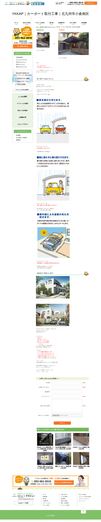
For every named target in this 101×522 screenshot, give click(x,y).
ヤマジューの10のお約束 (22, 89)
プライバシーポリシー (84, 501)
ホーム (37, 27)
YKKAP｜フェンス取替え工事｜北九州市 (81, 450)
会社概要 (18, 135)
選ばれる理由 (64, 503)
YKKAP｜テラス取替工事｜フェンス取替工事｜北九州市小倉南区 (45, 451)
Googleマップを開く (23, 505)
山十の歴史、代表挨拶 (21, 137)
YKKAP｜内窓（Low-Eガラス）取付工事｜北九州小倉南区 (45, 470)
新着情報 (18, 139)
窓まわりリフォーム (21, 62)
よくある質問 (22, 96)
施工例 (41, 27)
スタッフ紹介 (46, 507)
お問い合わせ (64, 496)
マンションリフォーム (21, 59)
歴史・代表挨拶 (64, 505)
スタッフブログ (23, 124)
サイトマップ (82, 503)
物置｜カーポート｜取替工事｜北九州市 (63, 469)
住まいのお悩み (23, 110)
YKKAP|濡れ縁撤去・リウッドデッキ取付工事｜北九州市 (63, 450)
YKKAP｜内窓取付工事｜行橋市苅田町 (81, 469)
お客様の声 (22, 117)
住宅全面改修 (19, 57)
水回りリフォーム (20, 64)
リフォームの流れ (22, 103)
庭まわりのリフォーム (50, 27)
